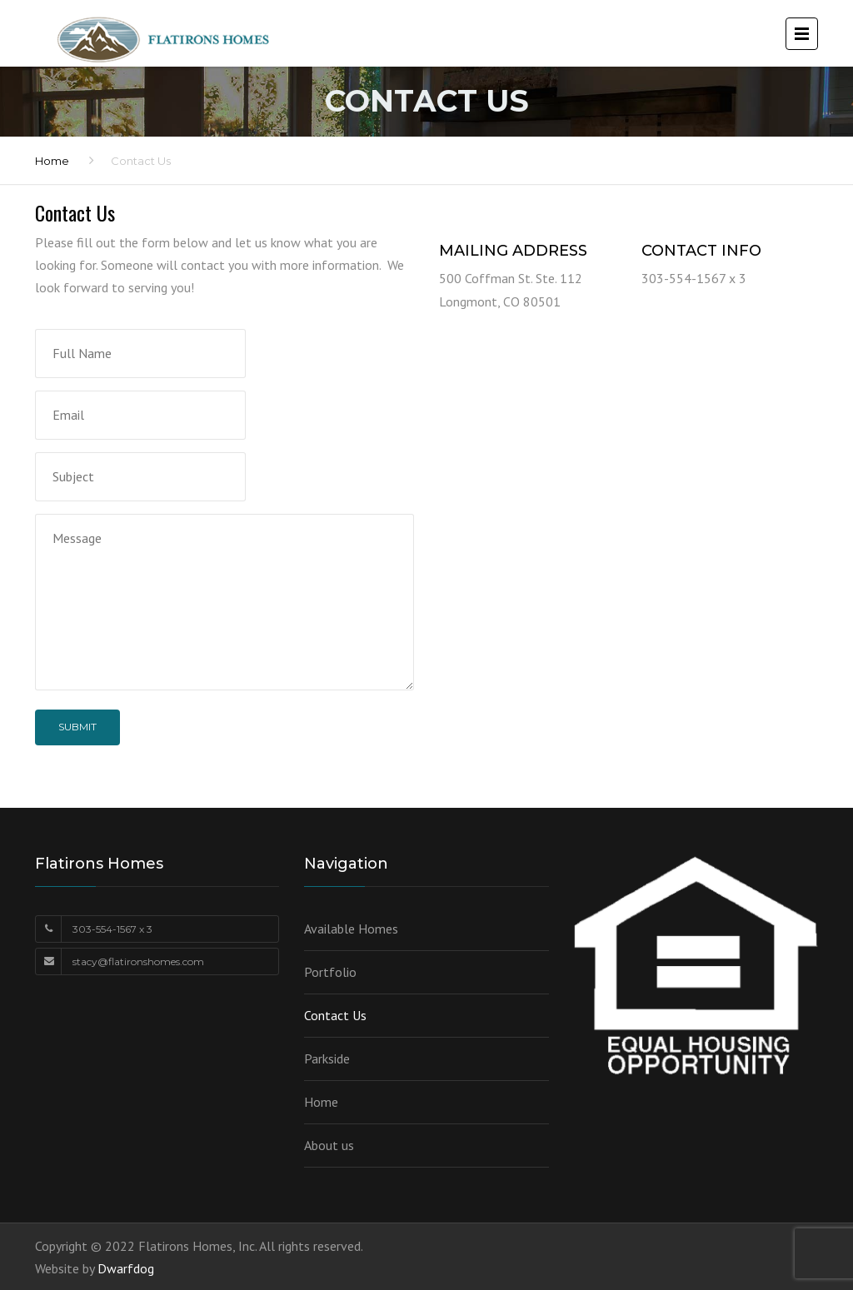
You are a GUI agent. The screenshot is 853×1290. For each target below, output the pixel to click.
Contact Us (335, 1015)
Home (52, 160)
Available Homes (351, 928)
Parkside (327, 1058)
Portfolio (330, 972)
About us (329, 1145)
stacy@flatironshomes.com (138, 961)
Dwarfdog (125, 1268)
